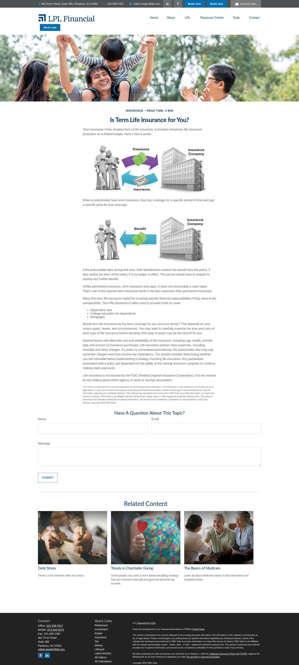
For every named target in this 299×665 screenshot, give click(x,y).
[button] (154, 17)
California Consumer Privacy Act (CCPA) (228, 647)
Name (42, 412)
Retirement (101, 618)
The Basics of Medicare (202, 561)
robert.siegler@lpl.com (144, 3)
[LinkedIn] (190, 4)
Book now (216, 3)
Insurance (100, 630)
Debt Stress (47, 561)
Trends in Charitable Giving (132, 561)
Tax (97, 634)
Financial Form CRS (146, 616)
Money (99, 638)
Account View (245, 4)
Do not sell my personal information (203, 650)
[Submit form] (48, 471)
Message (44, 436)
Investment (101, 622)
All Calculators (103, 654)
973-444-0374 (55, 622)
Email (155, 412)
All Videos (101, 650)
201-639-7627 (113, 3)
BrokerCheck (198, 622)
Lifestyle (99, 642)
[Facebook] (200, 4)
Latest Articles (103, 646)
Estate (98, 626)
